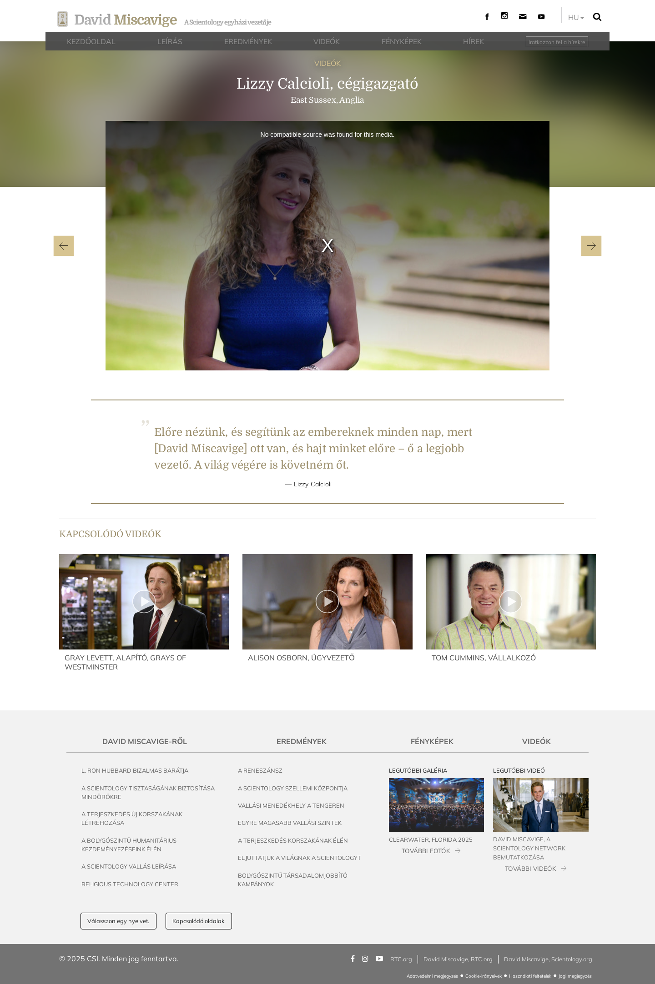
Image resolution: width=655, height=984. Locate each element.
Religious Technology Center (129, 884)
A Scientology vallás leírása (128, 866)
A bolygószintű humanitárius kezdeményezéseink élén (128, 845)
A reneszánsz (260, 770)
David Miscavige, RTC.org (458, 959)
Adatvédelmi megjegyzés (432, 976)
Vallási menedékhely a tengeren (291, 805)
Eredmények (302, 741)
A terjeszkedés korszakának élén (293, 840)
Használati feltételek (530, 976)
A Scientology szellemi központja (293, 788)
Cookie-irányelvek (483, 976)
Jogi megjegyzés (575, 976)
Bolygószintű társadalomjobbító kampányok (293, 880)
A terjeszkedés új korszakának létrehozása (131, 818)
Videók (536, 741)
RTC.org (401, 959)
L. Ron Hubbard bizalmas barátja (134, 770)
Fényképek (432, 741)
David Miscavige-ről (144, 741)
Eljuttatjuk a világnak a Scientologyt (299, 857)
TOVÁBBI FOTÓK (426, 850)
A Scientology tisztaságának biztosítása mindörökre (148, 792)
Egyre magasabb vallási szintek (290, 822)
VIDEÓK (327, 63)
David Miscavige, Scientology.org (548, 959)
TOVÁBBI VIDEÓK (530, 868)
